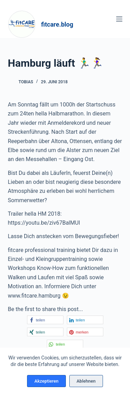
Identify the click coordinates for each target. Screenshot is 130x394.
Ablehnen (86, 381)
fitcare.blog (57, 24)
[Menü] (119, 19)
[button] (45, 320)
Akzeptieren (46, 381)
